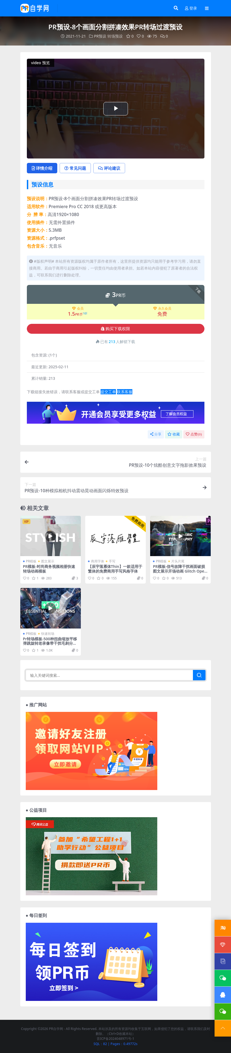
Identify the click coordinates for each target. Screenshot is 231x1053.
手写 (112, 561)
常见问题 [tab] (75, 168)
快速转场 (47, 633)
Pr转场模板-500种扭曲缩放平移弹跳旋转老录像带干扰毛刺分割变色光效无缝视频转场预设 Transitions (50, 645)
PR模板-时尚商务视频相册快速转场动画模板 (49, 569)
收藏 (173, 434)
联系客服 (124, 391)
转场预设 (115, 36)
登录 (191, 8)
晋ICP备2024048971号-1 (115, 1038)
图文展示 (47, 561)
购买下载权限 (115, 329)
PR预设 (100, 36)
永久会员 (162, 308)
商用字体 (97, 561)
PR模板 (31, 561)
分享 (155, 434)
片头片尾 (177, 561)
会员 (78, 308)
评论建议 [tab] (109, 168)
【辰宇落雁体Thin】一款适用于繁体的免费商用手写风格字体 (115, 569)
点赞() (194, 434)
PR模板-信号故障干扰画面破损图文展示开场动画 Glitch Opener (180, 571)
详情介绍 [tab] (42, 168)
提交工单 (108, 391)
